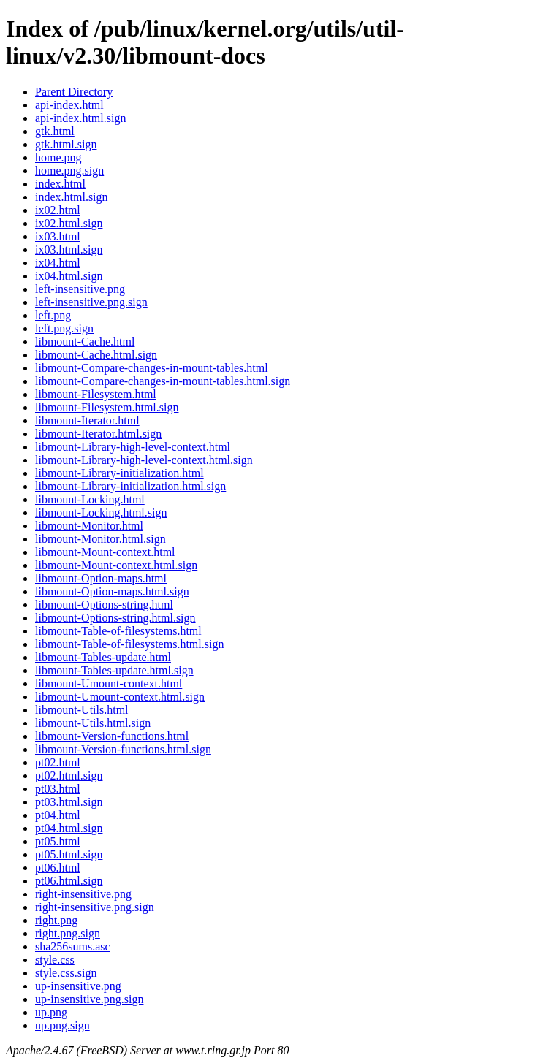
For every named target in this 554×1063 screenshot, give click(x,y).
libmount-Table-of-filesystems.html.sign (129, 644)
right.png (56, 920)
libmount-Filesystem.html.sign (106, 407)
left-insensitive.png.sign (91, 302)
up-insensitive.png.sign (89, 999)
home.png (58, 157)
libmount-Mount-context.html (105, 552)
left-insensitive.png (80, 289)
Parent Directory (74, 91)
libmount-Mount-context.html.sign (116, 565)
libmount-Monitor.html (89, 525)
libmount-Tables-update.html (103, 657)
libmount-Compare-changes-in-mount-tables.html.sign (162, 381)
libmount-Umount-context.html (108, 683)
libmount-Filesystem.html (95, 394)
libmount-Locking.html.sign (101, 512)
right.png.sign (67, 933)
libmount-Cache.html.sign (96, 354)
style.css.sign (65, 973)
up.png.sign (62, 1025)
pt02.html (57, 762)
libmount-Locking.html (90, 499)
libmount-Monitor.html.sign (100, 539)
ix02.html (57, 210)
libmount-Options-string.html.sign (115, 617)
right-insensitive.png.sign (94, 907)
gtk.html (55, 131)
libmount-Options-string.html (104, 604)
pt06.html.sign (68, 881)
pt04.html (57, 815)
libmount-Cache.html (84, 341)
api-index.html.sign (80, 118)
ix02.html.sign (68, 223)
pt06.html (57, 867)
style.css (55, 959)
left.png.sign (64, 328)
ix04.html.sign (68, 276)
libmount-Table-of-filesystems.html (118, 631)
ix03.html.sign (68, 249)
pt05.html (57, 841)
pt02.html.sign (68, 775)
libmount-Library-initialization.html (119, 473)
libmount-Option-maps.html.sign (112, 591)
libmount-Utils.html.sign (93, 723)
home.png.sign (69, 170)
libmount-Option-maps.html (101, 578)
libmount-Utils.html (82, 710)
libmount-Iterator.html (87, 420)
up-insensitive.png (78, 986)
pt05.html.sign (68, 854)
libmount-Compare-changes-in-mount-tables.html (151, 368)
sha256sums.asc (72, 946)
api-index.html (69, 105)
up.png (51, 1012)
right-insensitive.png (83, 894)
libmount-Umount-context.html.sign (120, 696)
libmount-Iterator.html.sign (98, 433)
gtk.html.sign (65, 144)
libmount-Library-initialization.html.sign (130, 486)
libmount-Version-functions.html (112, 736)
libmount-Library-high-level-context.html (132, 447)
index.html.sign (71, 197)
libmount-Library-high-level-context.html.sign (144, 460)
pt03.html (57, 788)
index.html (60, 184)
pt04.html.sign (68, 828)
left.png (53, 315)
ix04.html (57, 262)
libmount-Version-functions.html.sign (123, 749)
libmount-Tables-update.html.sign (114, 670)
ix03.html (57, 236)
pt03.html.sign (68, 802)
